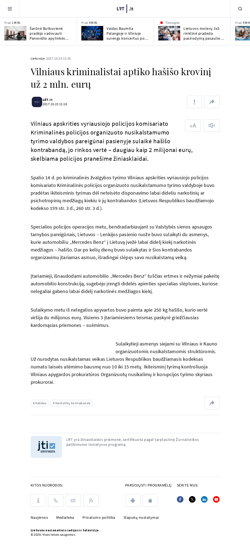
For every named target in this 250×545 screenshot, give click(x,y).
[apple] (150, 500)
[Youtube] (216, 499)
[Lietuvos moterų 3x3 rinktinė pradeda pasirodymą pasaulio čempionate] (169, 33)
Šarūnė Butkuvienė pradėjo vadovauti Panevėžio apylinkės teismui (47, 33)
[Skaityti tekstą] (212, 125)
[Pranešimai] (73, 500)
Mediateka (65, 517)
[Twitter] (192, 499)
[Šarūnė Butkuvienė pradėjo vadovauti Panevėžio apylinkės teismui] (15, 33)
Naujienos (39, 517)
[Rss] (91, 500)
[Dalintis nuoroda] (212, 102)
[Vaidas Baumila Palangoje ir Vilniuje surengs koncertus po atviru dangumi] (92, 33)
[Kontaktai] (56, 500)
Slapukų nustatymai (141, 517)
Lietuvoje (38, 58)
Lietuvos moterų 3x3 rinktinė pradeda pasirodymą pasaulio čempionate (201, 33)
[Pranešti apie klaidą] (194, 102)
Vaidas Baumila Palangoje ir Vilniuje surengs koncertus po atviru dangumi (126, 33)
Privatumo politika (98, 517)
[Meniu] (10, 8)
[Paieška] (240, 8)
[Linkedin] (204, 499)
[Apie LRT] (38, 500)
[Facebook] (180, 499)
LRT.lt (51, 100)
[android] (132, 500)
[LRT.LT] (125, 8)
